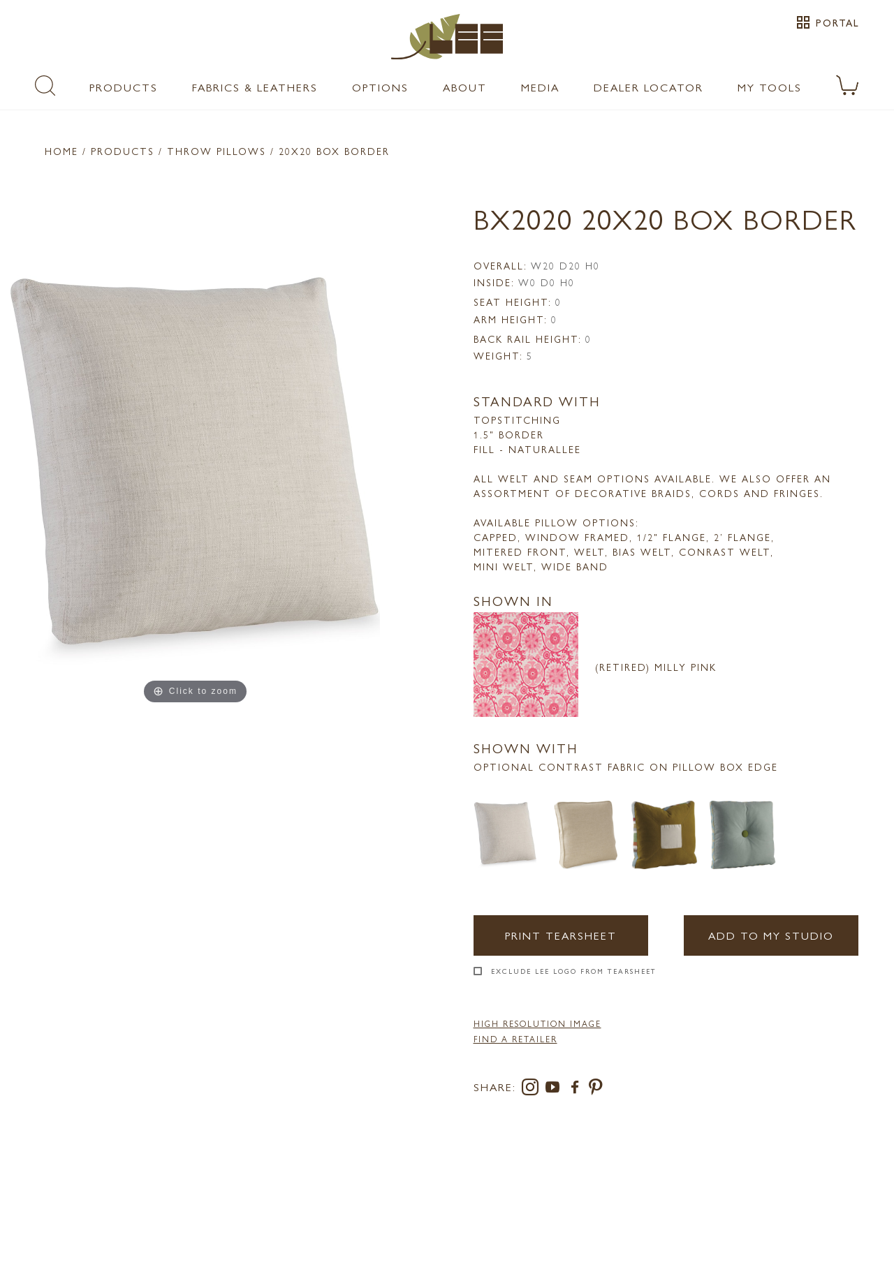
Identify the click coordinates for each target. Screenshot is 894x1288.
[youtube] (555, 1089)
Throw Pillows (216, 151)
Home (61, 151)
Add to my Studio (771, 935)
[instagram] (533, 1089)
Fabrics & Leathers (255, 87)
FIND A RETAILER (515, 1038)
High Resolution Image (537, 1023)
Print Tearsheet (561, 935)
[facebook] (577, 1089)
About (465, 87)
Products (123, 87)
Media (540, 87)
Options (380, 87)
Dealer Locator (648, 87)
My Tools (770, 87)
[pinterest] (596, 1089)
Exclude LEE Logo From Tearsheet (574, 971)
